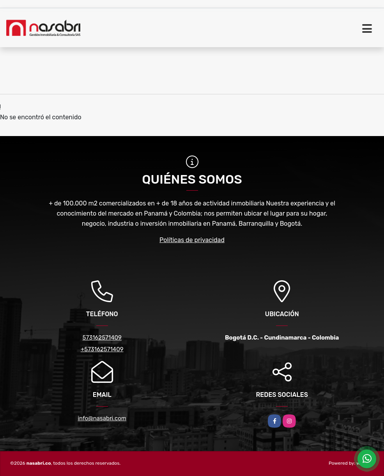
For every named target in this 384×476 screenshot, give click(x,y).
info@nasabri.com (102, 418)
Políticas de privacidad (192, 240)
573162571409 (102, 337)
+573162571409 (102, 349)
